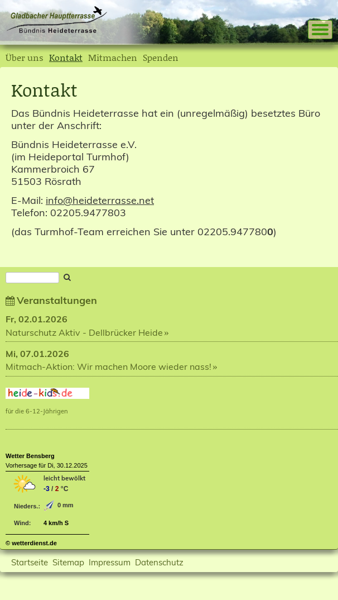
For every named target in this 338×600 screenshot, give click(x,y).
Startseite (29, 562)
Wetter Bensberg (30, 456)
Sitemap (68, 562)
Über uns (25, 57)
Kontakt (66, 57)
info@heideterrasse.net (100, 200)
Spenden (160, 57)
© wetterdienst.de (31, 543)
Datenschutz (159, 562)
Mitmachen (112, 57)
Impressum (110, 562)
